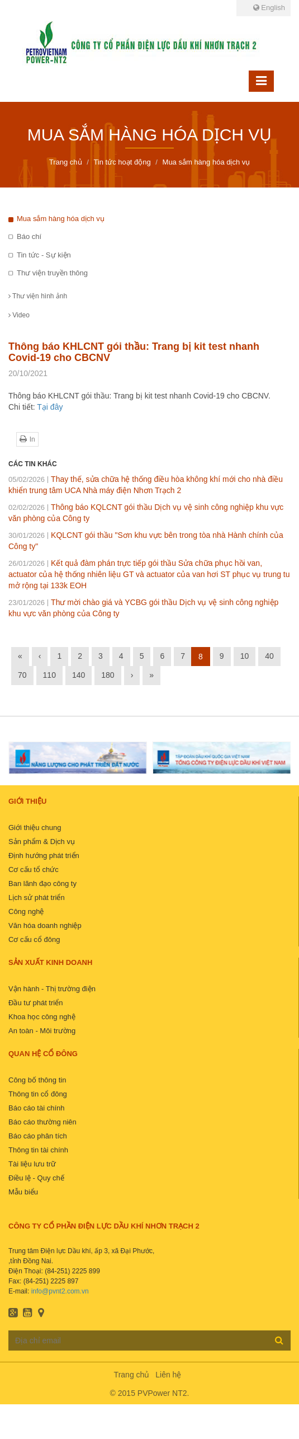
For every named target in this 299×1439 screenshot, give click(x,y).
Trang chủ (132, 1374)
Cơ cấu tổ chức (33, 869)
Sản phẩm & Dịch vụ (41, 841)
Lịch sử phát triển (36, 897)
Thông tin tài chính (38, 1150)
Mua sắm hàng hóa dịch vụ (61, 218)
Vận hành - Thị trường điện (52, 989)
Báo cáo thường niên (42, 1122)
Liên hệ (168, 1374)
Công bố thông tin (37, 1080)
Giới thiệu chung (34, 827)
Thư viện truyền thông (52, 273)
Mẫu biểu (23, 1192)
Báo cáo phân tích (37, 1136)
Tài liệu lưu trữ (32, 1164)
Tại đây (50, 406)
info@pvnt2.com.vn (60, 1291)
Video (19, 315)
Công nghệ (26, 911)
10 (244, 655)
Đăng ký (279, 1340)
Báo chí (29, 236)
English (269, 7)
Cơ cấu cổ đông (34, 939)
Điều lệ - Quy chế (36, 1178)
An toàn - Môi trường (41, 1030)
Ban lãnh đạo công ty (42, 883)
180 (107, 675)
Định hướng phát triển (43, 855)
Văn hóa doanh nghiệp (45, 925)
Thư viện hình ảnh (37, 296)
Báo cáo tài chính (36, 1108)
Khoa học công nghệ (41, 1017)
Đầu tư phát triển (35, 1003)
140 (78, 675)
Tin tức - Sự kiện (44, 255)
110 (49, 675)
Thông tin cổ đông (37, 1094)
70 (22, 675)
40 (269, 655)
